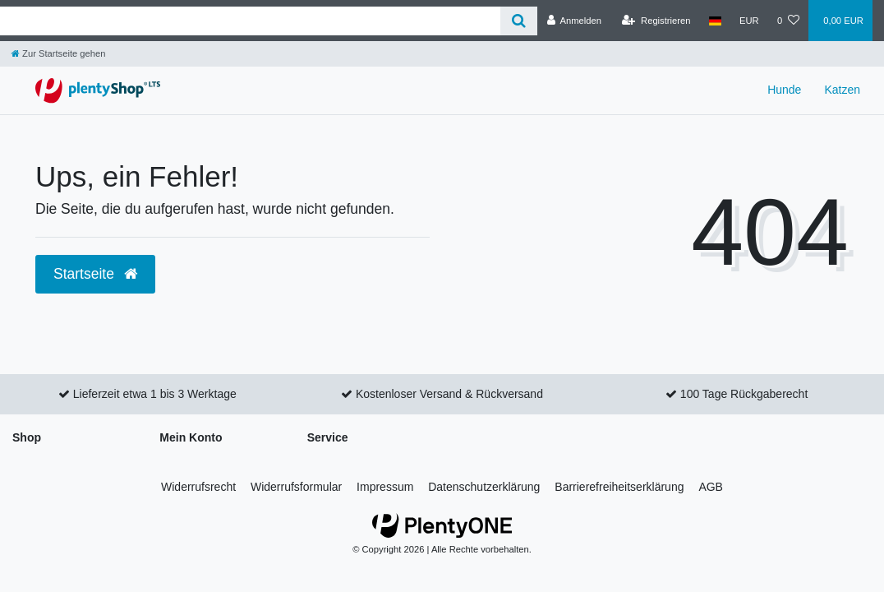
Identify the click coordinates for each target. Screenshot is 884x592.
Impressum (385, 486)
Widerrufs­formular (296, 486)
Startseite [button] (95, 274)
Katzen (842, 89)
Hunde (784, 89)
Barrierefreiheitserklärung (619, 486)
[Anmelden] (573, 20)
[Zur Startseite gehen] (58, 53)
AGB (710, 486)
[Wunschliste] (788, 20)
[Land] (715, 20)
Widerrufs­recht (198, 486)
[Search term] (250, 21)
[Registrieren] (656, 20)
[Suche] (518, 21)
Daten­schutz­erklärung (484, 486)
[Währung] (749, 20)
